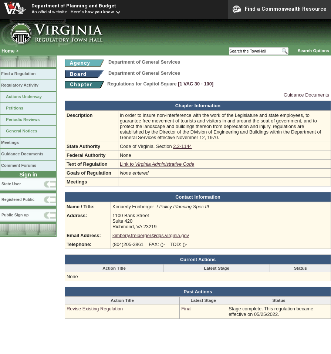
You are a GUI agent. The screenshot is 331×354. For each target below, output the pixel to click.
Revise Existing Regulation (95, 308)
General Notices (21, 131)
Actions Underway (24, 96)
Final (186, 308)
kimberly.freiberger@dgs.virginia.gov (150, 235)
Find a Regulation (18, 73)
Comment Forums (18, 165)
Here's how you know (92, 11)
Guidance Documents (22, 154)
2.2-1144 (182, 146)
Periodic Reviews (23, 119)
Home (8, 51)
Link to (157, 164)
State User (11, 184)
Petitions (14, 108)
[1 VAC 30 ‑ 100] (195, 84)
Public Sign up (14, 215)
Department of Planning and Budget (73, 6)
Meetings (10, 142)
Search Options (313, 50)
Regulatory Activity (19, 85)
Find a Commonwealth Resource (280, 9)
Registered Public (17, 199)
